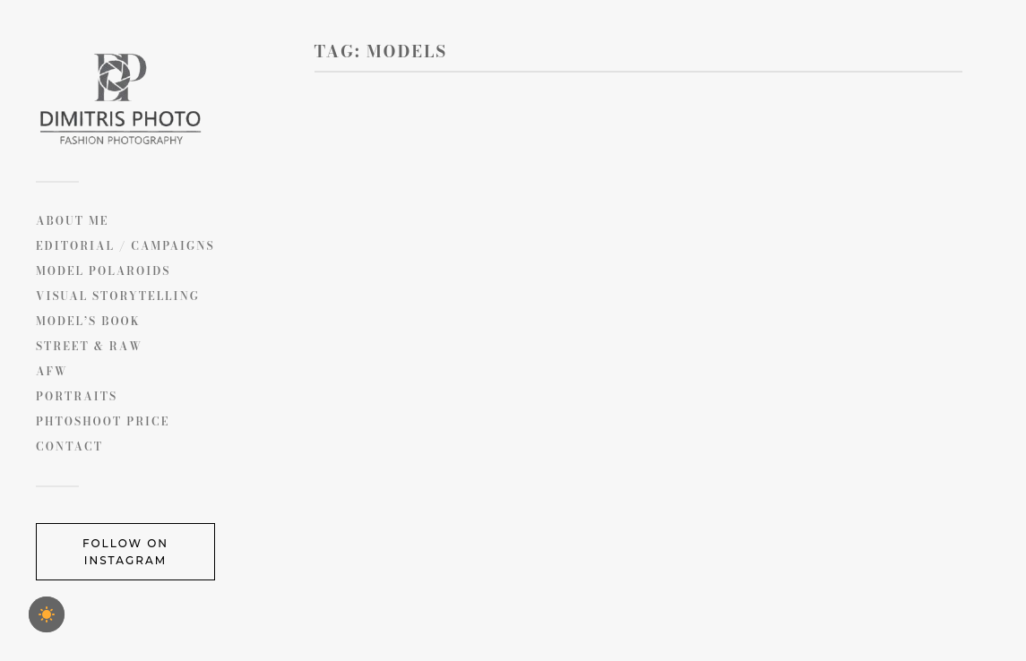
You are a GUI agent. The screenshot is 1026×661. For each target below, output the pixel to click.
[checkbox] (47, 614)
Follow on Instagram (125, 552)
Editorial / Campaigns (125, 245)
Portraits (76, 396)
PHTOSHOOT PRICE (102, 421)
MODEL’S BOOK (88, 321)
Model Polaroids (103, 270)
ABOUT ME (72, 220)
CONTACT (69, 446)
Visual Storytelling (118, 296)
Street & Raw (89, 346)
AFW (52, 371)
